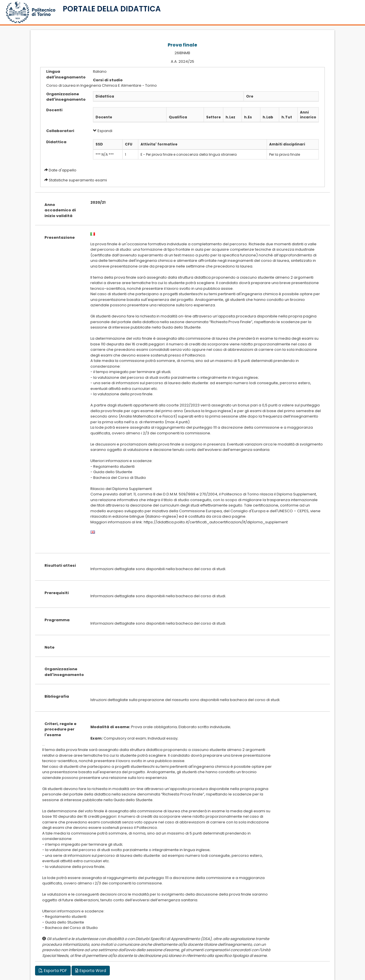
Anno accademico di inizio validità (60, 210)
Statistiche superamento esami (78, 180)
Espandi (102, 130)
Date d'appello (62, 170)
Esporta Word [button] (90, 970)
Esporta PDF (53, 970)
